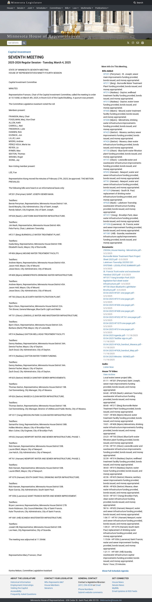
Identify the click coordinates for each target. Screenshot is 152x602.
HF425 (106, 132)
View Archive (109, 374)
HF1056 (107, 224)
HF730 (106, 150)
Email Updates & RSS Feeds (124, 591)
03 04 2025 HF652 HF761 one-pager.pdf (122, 317)
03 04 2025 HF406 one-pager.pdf (118, 305)
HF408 (106, 120)
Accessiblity (16, 591)
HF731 (106, 160)
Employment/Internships (22, 585)
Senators (48, 588)
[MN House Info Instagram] (133, 43)
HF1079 (107, 190)
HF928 (106, 203)
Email (97, 585)
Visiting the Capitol (19, 588)
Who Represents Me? (54, 582)
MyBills (115, 588)
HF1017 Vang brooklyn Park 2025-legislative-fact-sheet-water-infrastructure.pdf (119, 280)
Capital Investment (19, 51)
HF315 (106, 101)
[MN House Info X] (128, 43)
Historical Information (21, 582)
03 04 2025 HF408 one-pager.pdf (118, 311)
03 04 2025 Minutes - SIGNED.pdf (118, 356)
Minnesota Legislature (24, 2)
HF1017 (107, 215)
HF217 (106, 83)
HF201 (106, 74)
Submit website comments (90, 592)
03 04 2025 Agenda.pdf (114, 335)
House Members (51, 585)
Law (75, 8)
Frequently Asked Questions (23, 594)
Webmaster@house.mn (111, 600)
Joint (29, 8)
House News (118, 582)
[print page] (142, 43)
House (10, 8)
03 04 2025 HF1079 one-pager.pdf (119, 323)
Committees (55, 8)
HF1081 (107, 233)
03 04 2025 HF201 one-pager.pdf (118, 293)
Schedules (41, 8)
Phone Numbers (85, 589)
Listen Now (108, 367)
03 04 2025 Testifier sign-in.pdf (117, 338)
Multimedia (86, 8)
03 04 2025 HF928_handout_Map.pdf (120, 350)
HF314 (106, 92)
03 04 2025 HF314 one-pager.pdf (118, 329)
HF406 (106, 111)
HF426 (106, 141)
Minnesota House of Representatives (43, 36)
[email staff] (137, 43)
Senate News (118, 585)
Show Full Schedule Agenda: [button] (115, 571)
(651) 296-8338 (85, 585)
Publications (101, 8)
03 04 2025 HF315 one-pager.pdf (118, 299)
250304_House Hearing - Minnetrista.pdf (122, 250)
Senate (20, 8)
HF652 (106, 172)
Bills (67, 8)
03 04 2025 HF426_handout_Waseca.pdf (122, 344)
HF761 (106, 181)
